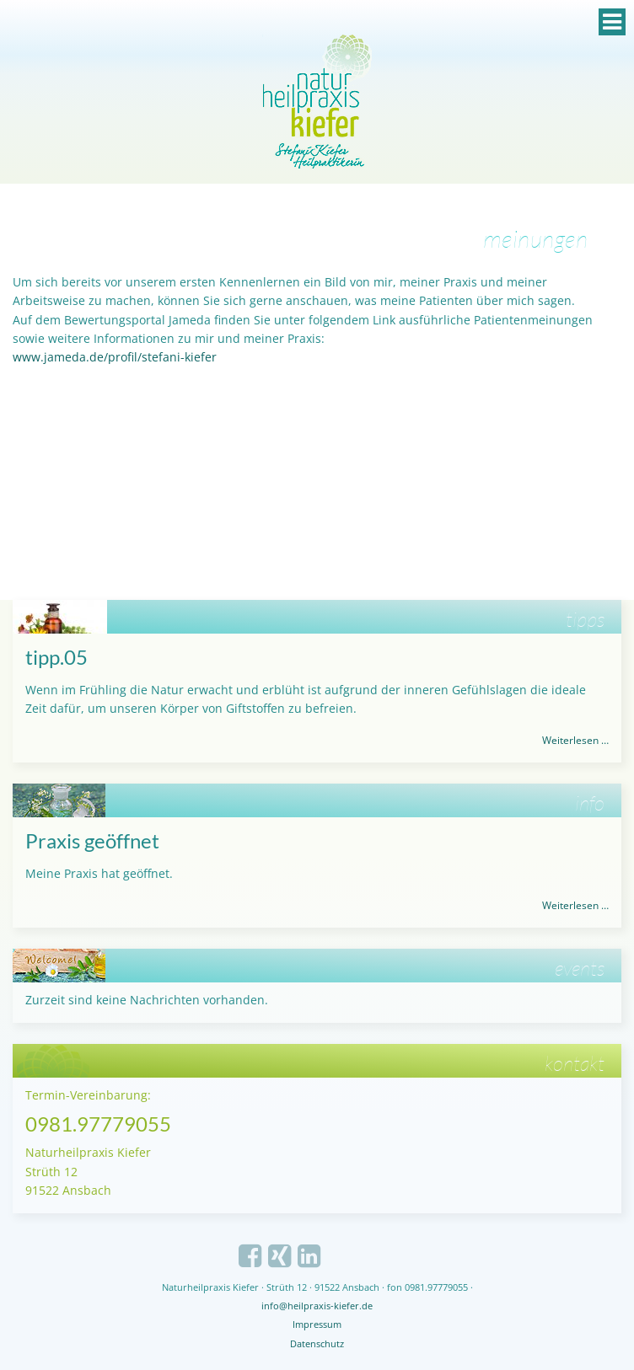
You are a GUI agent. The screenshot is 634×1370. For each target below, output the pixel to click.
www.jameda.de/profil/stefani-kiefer (115, 357)
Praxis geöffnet (92, 840)
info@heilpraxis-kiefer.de (317, 1305)
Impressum (317, 1324)
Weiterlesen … (575, 740)
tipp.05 (56, 657)
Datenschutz (317, 1343)
